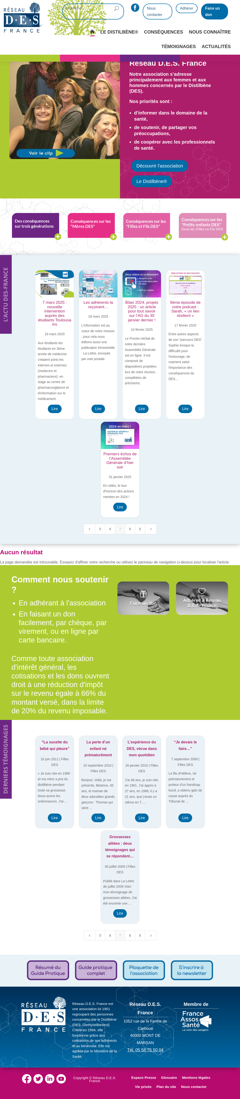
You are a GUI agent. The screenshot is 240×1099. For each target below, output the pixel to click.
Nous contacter (154, 11)
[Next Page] (151, 529)
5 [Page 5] (100, 529)
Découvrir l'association (159, 165)
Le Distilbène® (151, 181)
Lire (55, 409)
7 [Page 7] (120, 529)
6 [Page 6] (110, 529)
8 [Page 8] (130, 529)
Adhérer (186, 8)
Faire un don (212, 11)
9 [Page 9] (140, 529)
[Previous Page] (89, 529)
